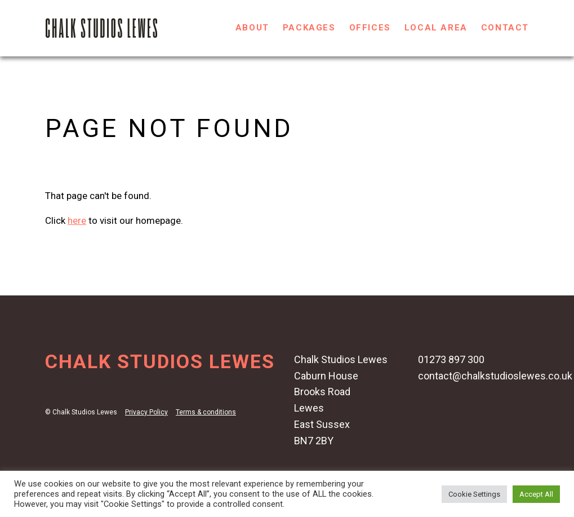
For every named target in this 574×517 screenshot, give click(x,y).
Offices (370, 28)
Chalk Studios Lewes (160, 361)
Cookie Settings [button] (474, 494)
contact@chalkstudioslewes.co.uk (495, 376)
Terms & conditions (206, 412)
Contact (505, 28)
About (252, 28)
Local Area (436, 28)
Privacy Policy (146, 412)
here (77, 220)
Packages (309, 28)
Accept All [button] (536, 494)
